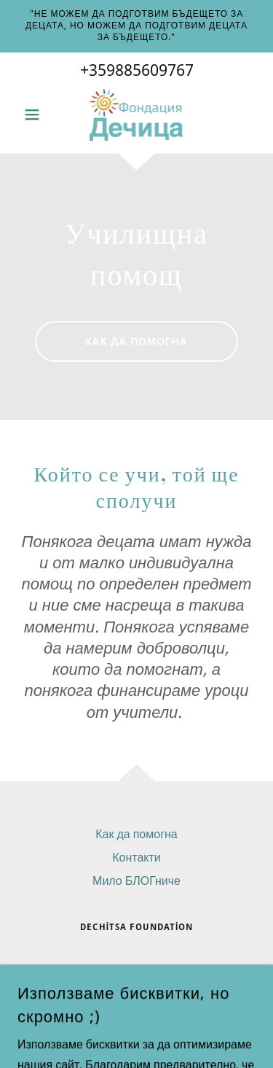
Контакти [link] (136, 857)
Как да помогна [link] (136, 834)
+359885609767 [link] (137, 70)
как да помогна (136, 341)
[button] (35, 114)
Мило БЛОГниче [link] (136, 881)
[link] (137, 115)
